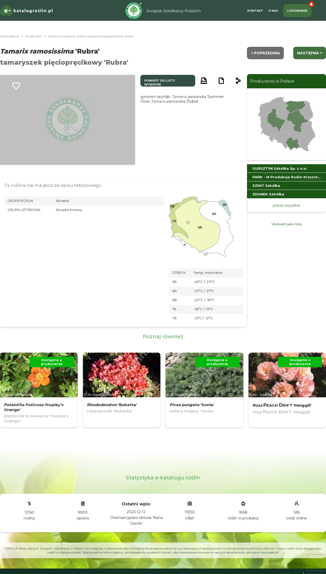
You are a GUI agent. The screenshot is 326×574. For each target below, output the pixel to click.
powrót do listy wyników (159, 82)
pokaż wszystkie (286, 205)
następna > (309, 53)
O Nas (273, 10)
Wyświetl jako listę (286, 224)
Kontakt (255, 10)
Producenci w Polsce (272, 81)
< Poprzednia (265, 53)
